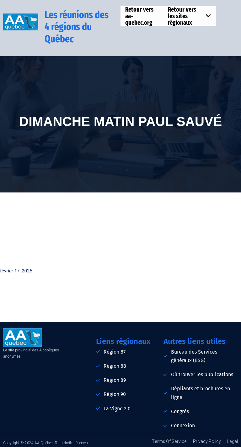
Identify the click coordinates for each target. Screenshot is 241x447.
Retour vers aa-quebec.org (139, 16)
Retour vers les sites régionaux (189, 16)
